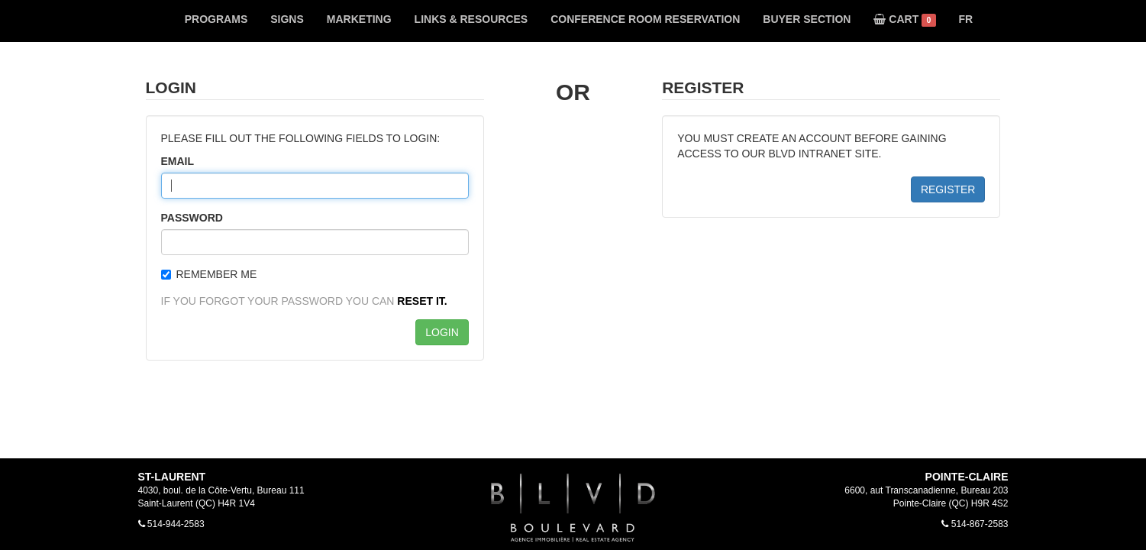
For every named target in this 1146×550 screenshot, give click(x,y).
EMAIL (178, 161)
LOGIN (442, 332)
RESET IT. (422, 301)
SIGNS (287, 19)
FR (966, 19)
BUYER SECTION (807, 19)
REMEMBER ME (209, 274)
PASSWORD (192, 218)
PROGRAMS (216, 19)
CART (904, 20)
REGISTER (948, 189)
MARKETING (359, 19)
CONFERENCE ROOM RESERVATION (645, 19)
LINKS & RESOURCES (471, 19)
